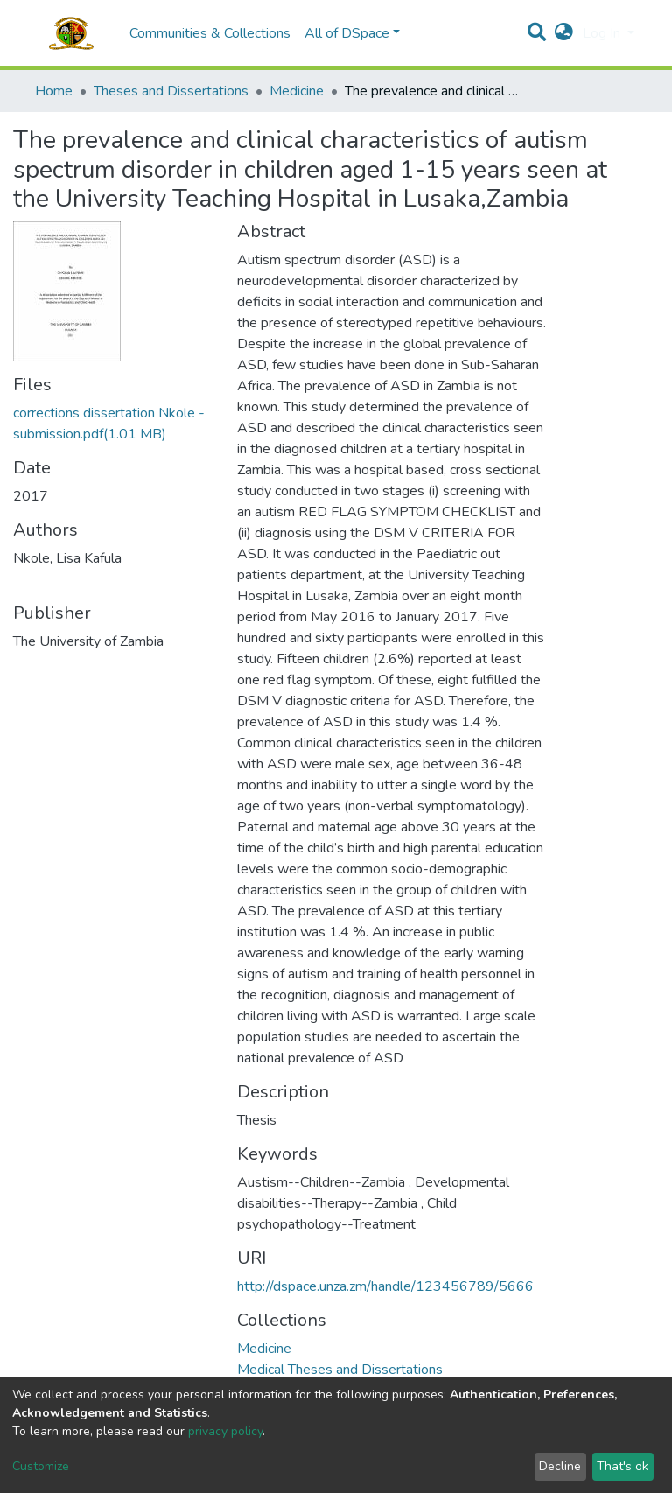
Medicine (297, 91)
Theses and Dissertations (171, 91)
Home (54, 91)
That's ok (622, 1466)
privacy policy (225, 1431)
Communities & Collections (210, 33)
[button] (564, 33)
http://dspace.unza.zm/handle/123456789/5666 (385, 1286)
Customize (40, 1466)
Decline (560, 1466)
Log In (603, 33)
